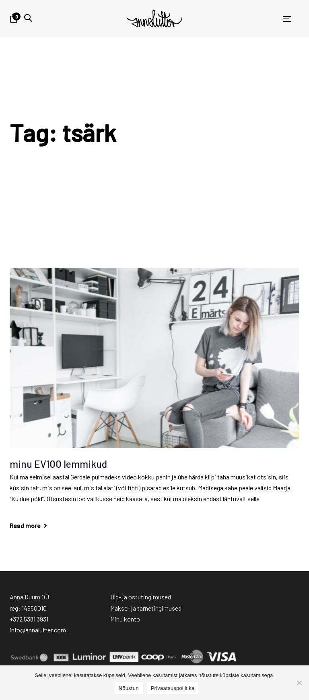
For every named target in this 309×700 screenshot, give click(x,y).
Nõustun (129, 688)
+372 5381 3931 (29, 619)
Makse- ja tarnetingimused (145, 608)
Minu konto (125, 619)
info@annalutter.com (38, 630)
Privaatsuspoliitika (173, 688)
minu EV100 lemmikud (58, 464)
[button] (28, 17)
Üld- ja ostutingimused (140, 597)
